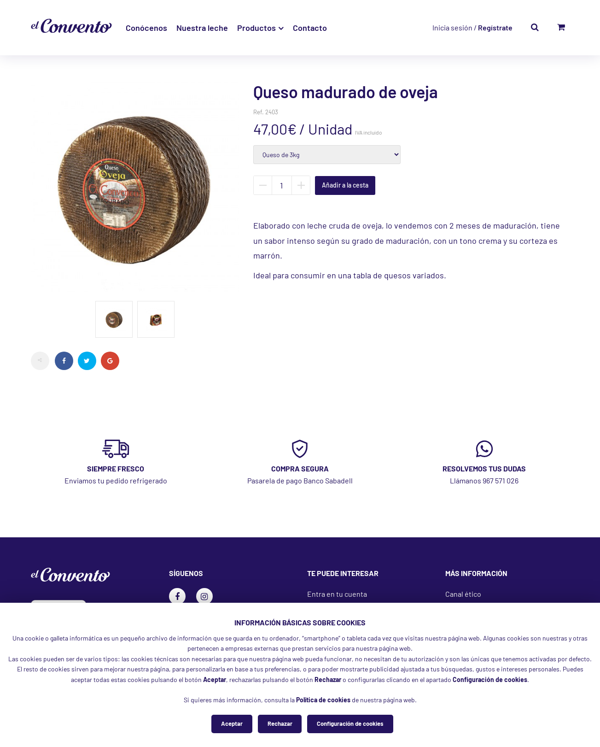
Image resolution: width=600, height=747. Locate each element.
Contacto (310, 28)
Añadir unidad (300, 185)
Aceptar (232, 723)
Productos (256, 28)
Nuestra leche (202, 28)
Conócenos (146, 28)
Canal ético (463, 593)
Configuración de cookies (350, 723)
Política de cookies (323, 700)
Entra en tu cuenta (337, 593)
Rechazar (280, 723)
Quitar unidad (263, 185)
